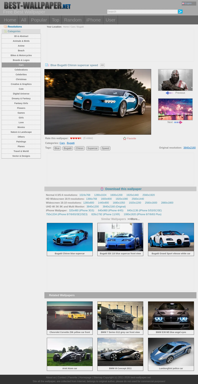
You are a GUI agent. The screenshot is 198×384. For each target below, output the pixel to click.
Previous (175, 81)
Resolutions (13, 26)
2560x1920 (148, 195)
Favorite (131, 138)
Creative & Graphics (21, 84)
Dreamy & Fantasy (21, 98)
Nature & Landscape (21, 132)
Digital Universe (21, 93)
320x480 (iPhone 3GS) (81, 210)
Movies (21, 127)
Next (175, 111)
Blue (57, 148)
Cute (21, 89)
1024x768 (84, 195)
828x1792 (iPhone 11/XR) (105, 214)
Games (21, 113)
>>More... (133, 219)
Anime (21, 46)
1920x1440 (132, 195)
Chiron (79, 148)
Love (21, 122)
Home (10, 19)
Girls (21, 117)
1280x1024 (100, 195)
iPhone (93, 19)
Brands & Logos (21, 60)
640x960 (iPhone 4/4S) (110, 210)
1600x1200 (116, 195)
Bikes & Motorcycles (21, 55)
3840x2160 (189, 147)
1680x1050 (119, 202)
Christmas (21, 79)
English (187, 3)
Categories (12, 31)
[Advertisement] (120, 52)
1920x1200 (135, 202)
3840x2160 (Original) (114, 206)
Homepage (85, 377)
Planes (21, 146)
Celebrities (21, 74)
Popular (39, 19)
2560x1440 (138, 199)
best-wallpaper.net (141, 377)
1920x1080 (122, 199)
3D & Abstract (21, 36)
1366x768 (91, 199)
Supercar (93, 148)
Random (73, 19)
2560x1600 (151, 202)
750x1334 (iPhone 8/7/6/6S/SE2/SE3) (67, 214)
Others (21, 137)
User (110, 19)
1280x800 (88, 202)
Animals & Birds (21, 41)
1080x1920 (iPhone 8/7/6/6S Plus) (142, 214)
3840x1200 (92, 206)
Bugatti (80, 27)
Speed (105, 148)
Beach (21, 50)
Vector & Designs (21, 156)
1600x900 (106, 199)
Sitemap (98, 377)
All (23, 19)
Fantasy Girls (21, 103)
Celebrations (21, 69)
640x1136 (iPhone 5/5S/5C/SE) (144, 210)
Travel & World (21, 151)
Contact (62, 377)
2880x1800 (167, 202)
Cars (21, 65)
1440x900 (103, 202)
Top (55, 19)
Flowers (21, 108)
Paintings (21, 141)
